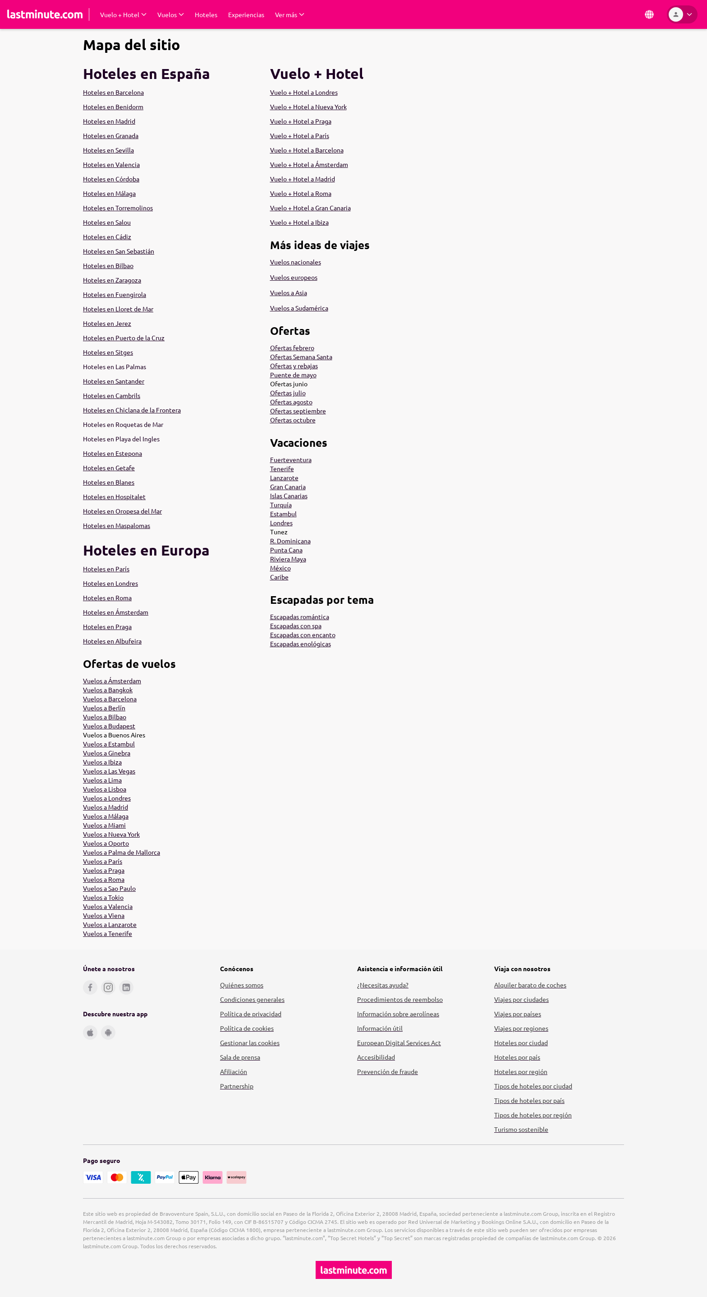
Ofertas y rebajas (294, 365)
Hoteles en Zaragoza (112, 280)
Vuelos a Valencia (108, 906)
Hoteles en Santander (113, 381)
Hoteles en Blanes (108, 482)
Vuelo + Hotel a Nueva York (308, 106)
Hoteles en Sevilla (108, 150)
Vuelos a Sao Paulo (109, 888)
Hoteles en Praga (107, 626)
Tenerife (282, 468)
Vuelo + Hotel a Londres (304, 92)
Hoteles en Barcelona (113, 92)
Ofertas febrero (292, 347)
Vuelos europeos (293, 277)
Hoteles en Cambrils (111, 395)
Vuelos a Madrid (105, 807)
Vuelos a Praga (103, 870)
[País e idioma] (649, 14)
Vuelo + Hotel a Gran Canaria (310, 208)
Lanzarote (284, 477)
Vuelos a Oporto (106, 843)
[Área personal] (682, 14)
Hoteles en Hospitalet (114, 496)
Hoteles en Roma (107, 597)
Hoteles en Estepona (112, 453)
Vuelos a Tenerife (107, 933)
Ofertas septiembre (298, 411)
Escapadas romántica (299, 616)
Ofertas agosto (291, 402)
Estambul (283, 514)
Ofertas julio (288, 393)
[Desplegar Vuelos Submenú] (171, 14)
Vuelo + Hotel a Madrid (302, 179)
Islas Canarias (289, 495)
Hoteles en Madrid (109, 121)
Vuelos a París (102, 861)
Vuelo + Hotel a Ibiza (299, 222)
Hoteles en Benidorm (113, 106)
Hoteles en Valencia (111, 164)
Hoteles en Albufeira (112, 641)
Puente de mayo (293, 375)
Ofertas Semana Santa (301, 356)
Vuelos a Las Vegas (109, 771)
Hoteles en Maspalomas (116, 525)
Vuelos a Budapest (109, 726)
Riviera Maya (288, 559)
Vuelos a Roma (103, 879)
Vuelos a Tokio (103, 897)
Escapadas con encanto (302, 634)
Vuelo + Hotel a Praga (300, 121)
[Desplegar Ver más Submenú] (289, 14)
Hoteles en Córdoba (111, 179)
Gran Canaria (288, 486)
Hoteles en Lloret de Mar (118, 309)
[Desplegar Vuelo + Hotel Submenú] (123, 14)
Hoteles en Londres (110, 583)
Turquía (281, 504)
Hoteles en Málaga (109, 193)
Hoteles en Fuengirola (114, 294)
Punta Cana (286, 550)
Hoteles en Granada (110, 135)
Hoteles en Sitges (108, 352)
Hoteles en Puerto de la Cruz (124, 338)
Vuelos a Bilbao (104, 717)
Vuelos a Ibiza (102, 762)
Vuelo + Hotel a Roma (300, 193)
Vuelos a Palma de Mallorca (121, 852)
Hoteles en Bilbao (108, 265)
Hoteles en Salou (107, 222)
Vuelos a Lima (102, 780)
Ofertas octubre (293, 420)
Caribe (279, 577)
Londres (281, 523)
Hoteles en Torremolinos (118, 208)
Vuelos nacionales (295, 262)
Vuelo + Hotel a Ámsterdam (309, 164)
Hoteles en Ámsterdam (115, 612)
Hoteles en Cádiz (107, 236)
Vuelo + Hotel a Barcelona (307, 150)
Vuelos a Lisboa (104, 789)
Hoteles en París (106, 569)
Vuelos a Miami (104, 825)
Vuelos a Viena (103, 915)
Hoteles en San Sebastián (118, 251)
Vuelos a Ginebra (106, 753)
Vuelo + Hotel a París (299, 135)
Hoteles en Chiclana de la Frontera (132, 410)
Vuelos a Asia (288, 292)
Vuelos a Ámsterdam (112, 680)
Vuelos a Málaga (106, 816)
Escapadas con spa (295, 625)
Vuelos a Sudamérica (299, 308)
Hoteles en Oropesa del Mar (122, 511)
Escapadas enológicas (300, 643)
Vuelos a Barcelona (110, 699)
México (280, 568)
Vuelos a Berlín (104, 708)
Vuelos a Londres (107, 798)
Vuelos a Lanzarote (110, 924)
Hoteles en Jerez (107, 323)
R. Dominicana (290, 541)
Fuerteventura (291, 459)
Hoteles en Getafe (109, 467)
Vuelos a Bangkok (108, 690)
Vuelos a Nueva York (111, 834)
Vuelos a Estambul (109, 744)
